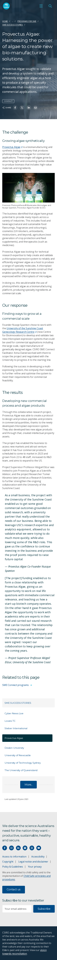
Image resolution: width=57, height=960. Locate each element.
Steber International (16, 728)
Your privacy (35, 866)
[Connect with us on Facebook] (4, 848)
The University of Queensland (21, 770)
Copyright (7, 861)
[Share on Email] (35, 107)
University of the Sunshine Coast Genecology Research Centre (22, 330)
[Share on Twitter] (22, 107)
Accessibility (37, 856)
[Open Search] (50, 6)
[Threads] (31, 848)
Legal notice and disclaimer (33, 861)
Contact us (14, 889)
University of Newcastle (18, 755)
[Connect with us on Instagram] (11, 848)
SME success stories (12, 24)
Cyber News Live (14, 713)
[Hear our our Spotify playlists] (25, 848)
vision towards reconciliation (24, 951)
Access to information (14, 856)
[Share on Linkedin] (28, 107)
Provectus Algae (12, 147)
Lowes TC (10, 720)
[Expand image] (28, 187)
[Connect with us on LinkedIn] (18, 848)
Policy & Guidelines (12, 866)
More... (28, 784)
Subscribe (44, 908)
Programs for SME (26, 21)
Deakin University (14, 747)
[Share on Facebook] (15, 107)
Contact (8, 101)
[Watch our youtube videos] (38, 848)
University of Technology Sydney (23, 762)
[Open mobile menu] (41, 6)
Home (5, 21)
